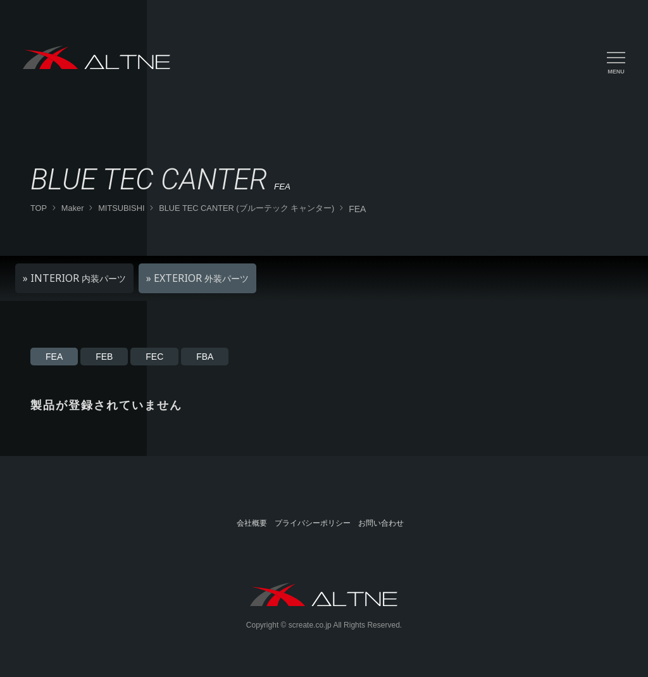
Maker (72, 208)
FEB (104, 356)
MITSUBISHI (121, 208)
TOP (38, 208)
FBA (204, 356)
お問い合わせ (381, 523)
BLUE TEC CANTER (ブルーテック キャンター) (246, 208)
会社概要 (252, 523)
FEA (54, 356)
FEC (154, 356)
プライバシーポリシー (313, 523)
